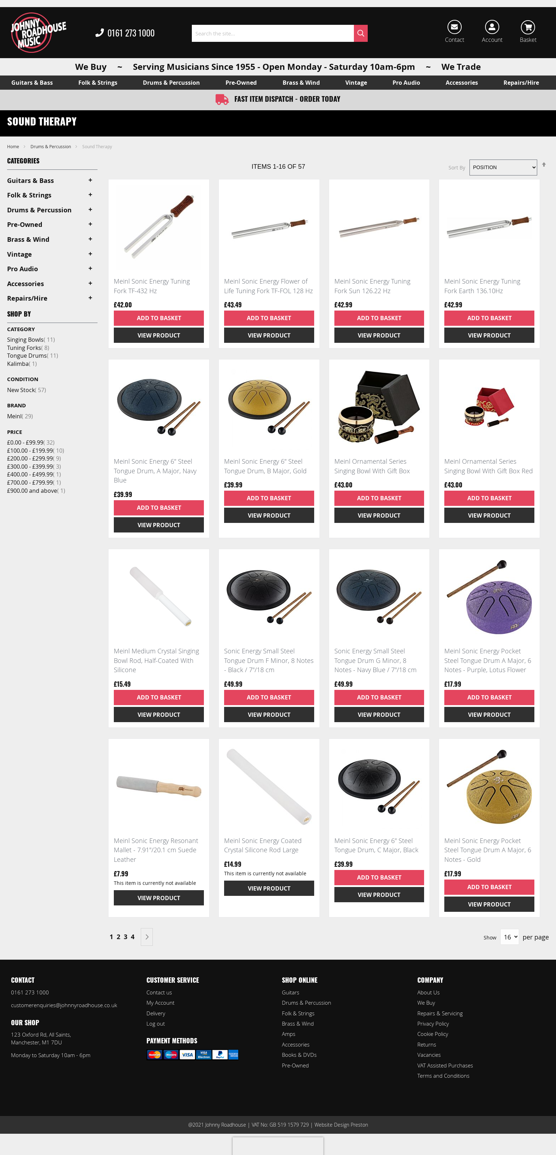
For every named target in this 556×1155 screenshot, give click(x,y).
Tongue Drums (32, 355)
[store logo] (38, 32)
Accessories (296, 1044)
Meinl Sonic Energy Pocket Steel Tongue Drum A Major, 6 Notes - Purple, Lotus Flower (487, 660)
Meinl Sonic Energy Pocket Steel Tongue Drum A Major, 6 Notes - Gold (487, 850)
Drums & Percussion (51, 146)
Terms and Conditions (443, 1075)
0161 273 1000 (125, 33)
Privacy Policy (433, 1023)
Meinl (20, 416)
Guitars (290, 992)
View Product (159, 335)
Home (13, 146)
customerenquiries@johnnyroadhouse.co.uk (64, 1005)
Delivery (155, 1013)
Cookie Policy (432, 1033)
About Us (428, 992)
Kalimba (22, 364)
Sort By (457, 167)
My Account (160, 1002)
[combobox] (280, 33)
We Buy (426, 1002)
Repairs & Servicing (440, 1013)
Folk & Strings (298, 1013)
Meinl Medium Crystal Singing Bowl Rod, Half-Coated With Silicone (156, 660)
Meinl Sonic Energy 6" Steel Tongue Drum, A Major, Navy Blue (155, 470)
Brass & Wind (298, 1023)
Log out (155, 1023)
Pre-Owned (295, 1065)
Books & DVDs (299, 1054)
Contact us (159, 992)
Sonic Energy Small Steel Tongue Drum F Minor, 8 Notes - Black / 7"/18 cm (268, 660)
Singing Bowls (31, 340)
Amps (288, 1033)
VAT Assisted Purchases (445, 1065)
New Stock (26, 390)
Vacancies (429, 1054)
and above (36, 491)
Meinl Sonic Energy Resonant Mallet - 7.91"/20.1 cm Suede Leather (156, 850)
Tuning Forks (28, 348)
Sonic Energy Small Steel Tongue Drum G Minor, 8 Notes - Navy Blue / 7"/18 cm (375, 660)
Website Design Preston (341, 1124)
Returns (426, 1044)
